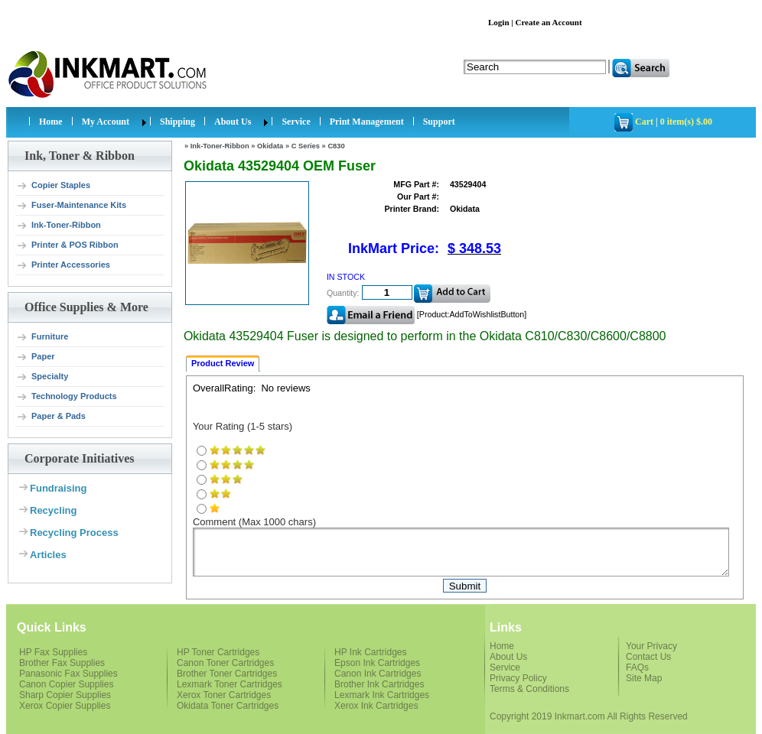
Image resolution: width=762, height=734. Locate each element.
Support (439, 121)
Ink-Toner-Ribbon (58, 225)
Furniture (42, 337)
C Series (305, 146)
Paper (35, 357)
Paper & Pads (51, 417)
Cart (644, 121)
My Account (105, 121)
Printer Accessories (63, 265)
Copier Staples (53, 186)
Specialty (42, 377)
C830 (335, 146)
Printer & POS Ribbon (67, 245)
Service (296, 121)
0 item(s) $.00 (686, 121)
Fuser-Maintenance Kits (71, 206)
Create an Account (548, 22)
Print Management (367, 121)
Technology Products (66, 397)
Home (51, 121)
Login (499, 22)
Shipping (177, 121)
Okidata (270, 146)
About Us (232, 121)
